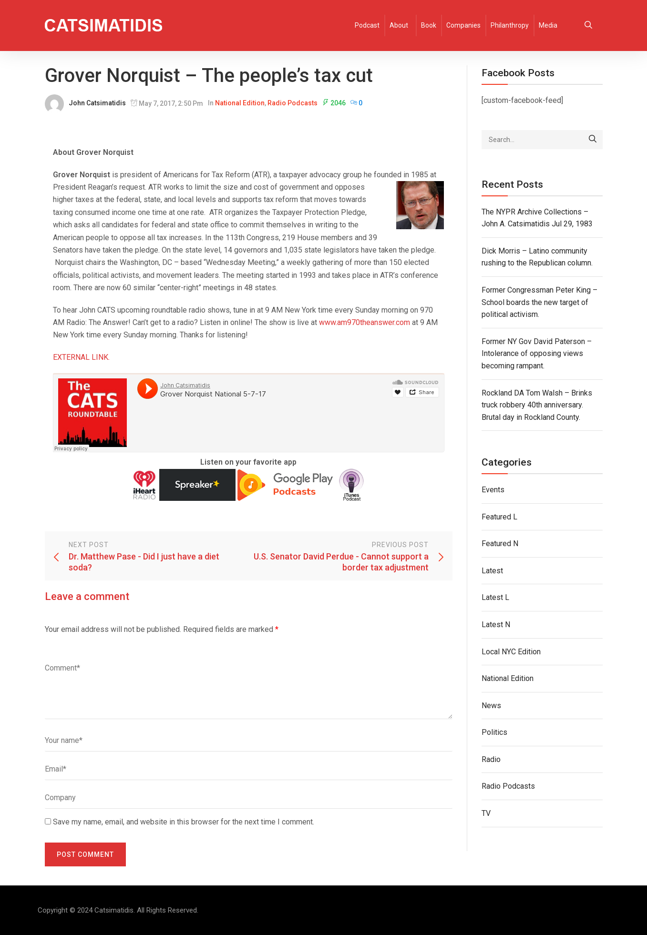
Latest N (496, 624)
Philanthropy (510, 25)
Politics (494, 732)
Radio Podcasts (292, 103)
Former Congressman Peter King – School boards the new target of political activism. (539, 302)
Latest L (495, 597)
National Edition (240, 103)
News (491, 705)
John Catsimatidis (97, 103)
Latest (492, 570)
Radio (491, 759)
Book (428, 25)
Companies (463, 25)
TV (486, 813)
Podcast (367, 25)
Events (493, 489)
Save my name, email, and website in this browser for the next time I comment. (183, 821)
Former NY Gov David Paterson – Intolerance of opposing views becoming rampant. (537, 353)
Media (548, 25)
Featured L (499, 516)
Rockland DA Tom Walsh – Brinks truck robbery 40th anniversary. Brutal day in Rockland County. (537, 405)
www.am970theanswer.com (364, 322)
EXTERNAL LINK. (81, 357)
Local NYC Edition (511, 651)
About (399, 25)
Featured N (500, 543)
